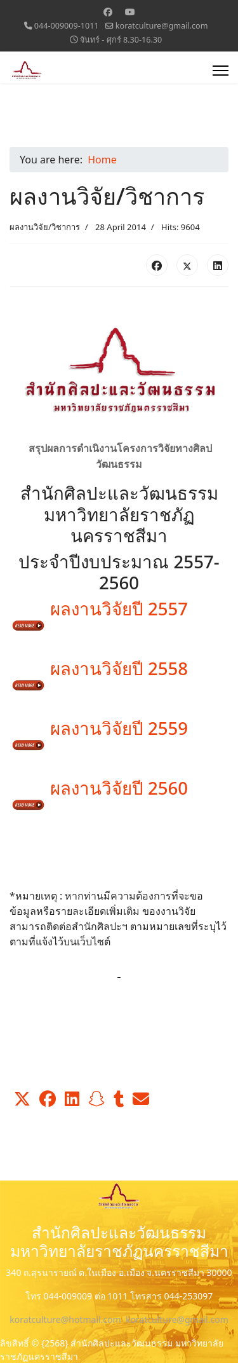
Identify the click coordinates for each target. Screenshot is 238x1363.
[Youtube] (130, 12)
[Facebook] (107, 12)
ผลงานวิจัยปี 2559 (99, 733)
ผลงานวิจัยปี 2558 (99, 674)
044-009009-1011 (66, 25)
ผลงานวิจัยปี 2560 (99, 793)
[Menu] (220, 70)
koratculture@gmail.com (162, 25)
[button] (22, 1099)
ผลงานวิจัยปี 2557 (99, 614)
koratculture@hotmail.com (65, 1319)
